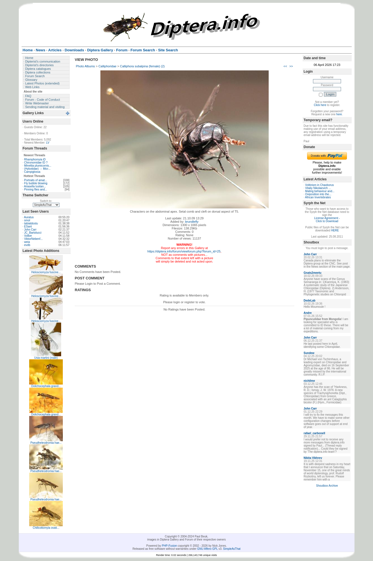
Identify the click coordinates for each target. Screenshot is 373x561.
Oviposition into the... (318, 194)
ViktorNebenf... (33, 238)
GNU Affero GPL (207, 548)
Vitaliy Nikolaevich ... (318, 188)
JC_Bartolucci (33, 232)
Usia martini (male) (46, 357)
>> (291, 66)
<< (285, 66)
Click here (320, 105)
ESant (28, 226)
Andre (308, 312)
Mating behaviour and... (320, 191)
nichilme (309, 380)
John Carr (30, 229)
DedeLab (310, 300)
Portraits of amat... (35, 180)
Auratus (29, 217)
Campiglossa (32, 171)
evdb (27, 245)
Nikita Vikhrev (313, 457)
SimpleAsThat (231, 548)
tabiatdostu (31, 223)
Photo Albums (85, 66)
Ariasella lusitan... (35, 186)
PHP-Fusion (169, 545)
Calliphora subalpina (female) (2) (142, 66)
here (339, 114)
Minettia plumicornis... (37, 165)
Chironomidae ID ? (35, 162)
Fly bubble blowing (35, 183)
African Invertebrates (318, 197)
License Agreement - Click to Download (327, 220)
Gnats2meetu (312, 272)
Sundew (309, 353)
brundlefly (192, 221)
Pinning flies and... (35, 189)
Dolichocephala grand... (46, 386)
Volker (28, 235)
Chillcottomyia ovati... (46, 527)
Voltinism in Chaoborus (319, 185)
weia (27, 241)
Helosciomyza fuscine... (46, 272)
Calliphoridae (107, 66)
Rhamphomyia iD (35, 159)
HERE (335, 230)
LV (47, 142)
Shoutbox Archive (327, 485)
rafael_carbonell (314, 433)
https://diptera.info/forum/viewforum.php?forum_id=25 (184, 251)
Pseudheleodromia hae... (45, 442)
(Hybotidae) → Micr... (37, 168)
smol (27, 220)
